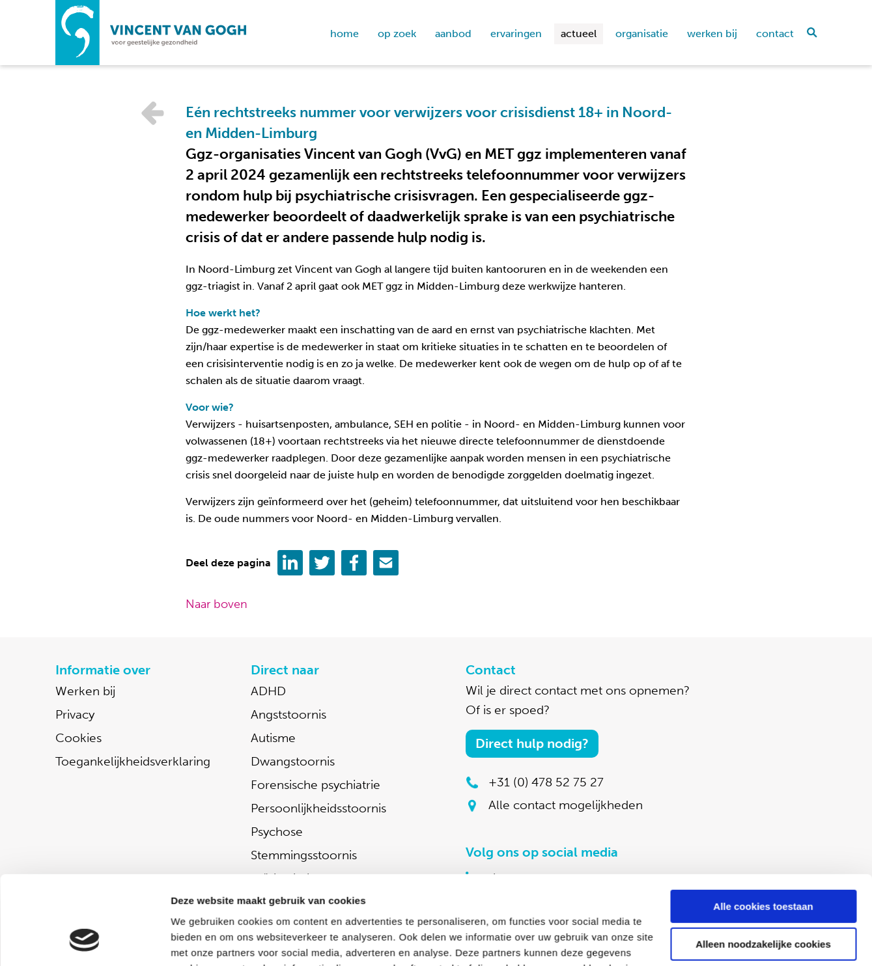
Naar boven (216, 604)
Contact (775, 33)
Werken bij (712, 33)
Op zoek (397, 33)
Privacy (74, 714)
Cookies (78, 737)
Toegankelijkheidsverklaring (132, 761)
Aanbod (453, 33)
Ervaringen (516, 33)
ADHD (268, 690)
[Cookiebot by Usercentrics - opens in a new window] (84, 940)
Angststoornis (288, 714)
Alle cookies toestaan (763, 827)
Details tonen (201, 940)
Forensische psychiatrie (315, 784)
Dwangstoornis (293, 761)
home (344, 33)
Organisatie (641, 33)
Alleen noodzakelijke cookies (763, 864)
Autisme (273, 737)
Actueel (579, 33)
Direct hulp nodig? (532, 743)
